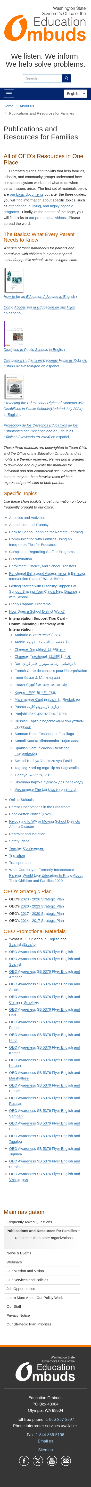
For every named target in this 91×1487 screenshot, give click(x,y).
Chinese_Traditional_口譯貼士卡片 (43, 656)
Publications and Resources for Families (43, 1231)
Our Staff (14, 1306)
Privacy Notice (18, 1315)
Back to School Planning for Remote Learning (46, 532)
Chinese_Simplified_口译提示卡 (40, 649)
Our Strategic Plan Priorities (29, 1324)
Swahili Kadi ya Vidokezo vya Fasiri (43, 761)
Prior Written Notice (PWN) (31, 814)
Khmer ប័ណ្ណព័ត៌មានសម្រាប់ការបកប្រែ (42, 685)
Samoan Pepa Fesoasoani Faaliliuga (44, 734)
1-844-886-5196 (50, 1435)
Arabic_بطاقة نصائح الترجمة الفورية (42, 642)
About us (27, 106)
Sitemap (45, 1450)
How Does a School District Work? (37, 611)
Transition (17, 855)
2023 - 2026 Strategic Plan (42, 899)
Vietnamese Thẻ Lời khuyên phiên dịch (46, 789)
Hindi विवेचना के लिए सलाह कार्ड (37, 678)
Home (8, 106)
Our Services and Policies (27, 1280)
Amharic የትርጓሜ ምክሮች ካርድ (38, 635)
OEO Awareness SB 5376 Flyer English (41, 952)
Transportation (21, 863)
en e (41, 431)
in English (34, 349)
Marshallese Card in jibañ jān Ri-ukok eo (47, 699)
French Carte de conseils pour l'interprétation (51, 671)
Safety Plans (19, 841)
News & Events (19, 1253)
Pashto (20, 707)
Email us (45, 1441)
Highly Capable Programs (30, 604)
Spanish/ (23, 944)
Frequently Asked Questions (29, 1222)
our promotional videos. (48, 218)
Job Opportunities (21, 1289)
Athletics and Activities (27, 518)
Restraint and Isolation (27, 834)
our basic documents (26, 194)
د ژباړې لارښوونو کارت (45, 707)
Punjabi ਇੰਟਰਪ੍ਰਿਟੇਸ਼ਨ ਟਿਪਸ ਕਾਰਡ (41, 714)
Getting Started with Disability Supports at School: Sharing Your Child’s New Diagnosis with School (44, 591)
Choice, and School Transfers (52, 566)
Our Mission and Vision (25, 1271)
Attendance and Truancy (29, 525)
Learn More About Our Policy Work (35, 1298)
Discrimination (20, 559)
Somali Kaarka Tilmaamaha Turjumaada (47, 741)
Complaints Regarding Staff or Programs (42, 552)
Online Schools (21, 800)
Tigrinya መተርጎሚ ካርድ (32, 775)
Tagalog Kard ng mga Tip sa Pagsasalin (47, 768)
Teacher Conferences (26, 848)
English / (44, 409)
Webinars (14, 1262)
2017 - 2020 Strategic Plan (42, 913)
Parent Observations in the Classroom (40, 807)
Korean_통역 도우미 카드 (35, 692)
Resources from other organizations (44, 1238)
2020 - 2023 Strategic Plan (42, 906)
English (72, 94)
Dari (45, 664)
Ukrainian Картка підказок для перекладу (49, 782)
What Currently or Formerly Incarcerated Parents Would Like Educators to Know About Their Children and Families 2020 (46, 875)
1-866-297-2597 (60, 1419)
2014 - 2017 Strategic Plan (42, 920)
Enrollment (18, 566)
